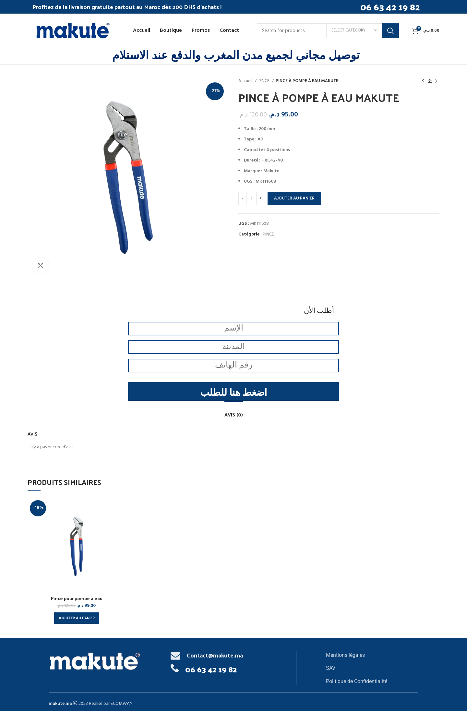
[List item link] (372, 655)
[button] (76, 618)
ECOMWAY (122, 703)
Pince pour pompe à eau (76, 598)
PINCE (264, 81)
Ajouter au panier (294, 198)
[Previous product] (423, 81)
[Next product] (436, 81)
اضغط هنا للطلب (233, 393)
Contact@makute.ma (215, 655)
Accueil (245, 81)
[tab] (233, 411)
